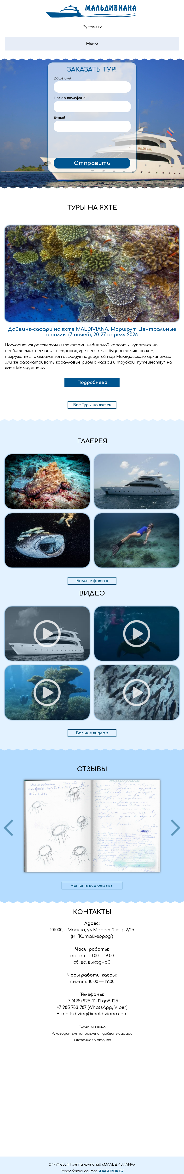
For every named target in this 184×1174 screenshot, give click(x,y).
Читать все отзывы (92, 885)
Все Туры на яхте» (92, 405)
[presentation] (92, 146)
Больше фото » (92, 581)
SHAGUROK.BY (111, 1171)
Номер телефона (70, 98)
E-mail (59, 117)
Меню (92, 43)
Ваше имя (62, 78)
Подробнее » (92, 382)
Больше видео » (92, 733)
